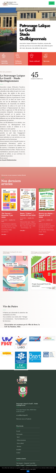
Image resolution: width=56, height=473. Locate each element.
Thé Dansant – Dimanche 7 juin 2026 (7, 215)
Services (46, 61)
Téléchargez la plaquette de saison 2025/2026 (31, 252)
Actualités (11, 220)
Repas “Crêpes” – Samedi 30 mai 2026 (28, 214)
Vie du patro (19, 434)
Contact (18, 453)
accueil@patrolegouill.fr (22, 415)
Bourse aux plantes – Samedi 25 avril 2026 (46, 215)
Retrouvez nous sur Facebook (23, 419)
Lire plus (7, 234)
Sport (18, 437)
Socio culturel (34, 61)
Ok (28, 471)
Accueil (18, 431)
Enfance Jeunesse (18, 62)
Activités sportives (4, 62)
